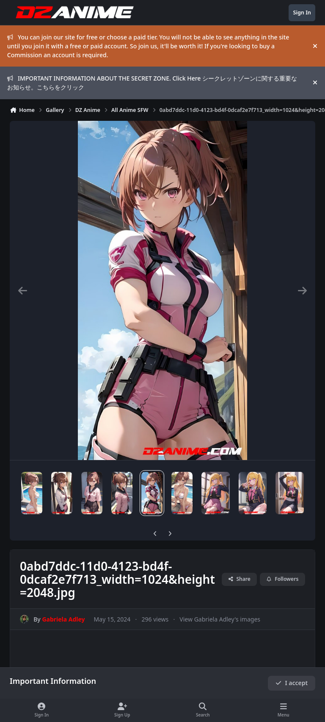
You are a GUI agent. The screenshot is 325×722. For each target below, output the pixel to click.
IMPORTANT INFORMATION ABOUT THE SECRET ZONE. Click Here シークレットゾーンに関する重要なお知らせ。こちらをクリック (152, 82)
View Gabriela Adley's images (219, 619)
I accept (291, 683)
